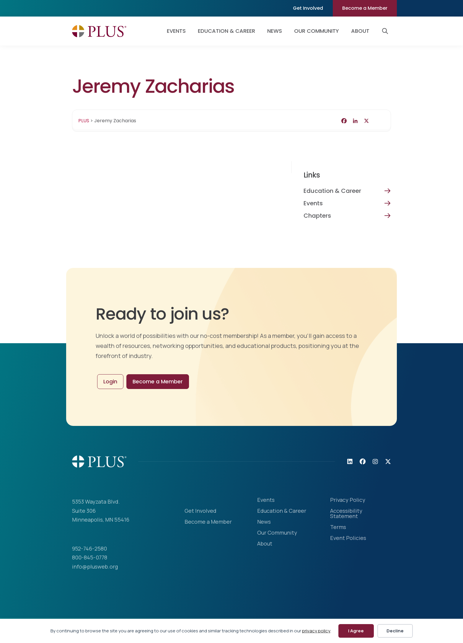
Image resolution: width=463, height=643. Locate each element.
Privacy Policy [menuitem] (347, 500)
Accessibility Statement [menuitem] (346, 514)
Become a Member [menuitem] (364, 8)
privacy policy (316, 631)
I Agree (356, 631)
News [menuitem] (274, 31)
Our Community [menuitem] (316, 31)
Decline (395, 631)
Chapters (317, 215)
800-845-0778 (89, 557)
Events (313, 203)
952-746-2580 (89, 548)
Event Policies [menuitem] (348, 538)
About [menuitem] (360, 31)
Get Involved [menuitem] (308, 8)
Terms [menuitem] (338, 527)
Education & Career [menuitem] (226, 31)
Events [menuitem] (176, 31)
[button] (386, 31)
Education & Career (332, 191)
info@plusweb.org (95, 566)
